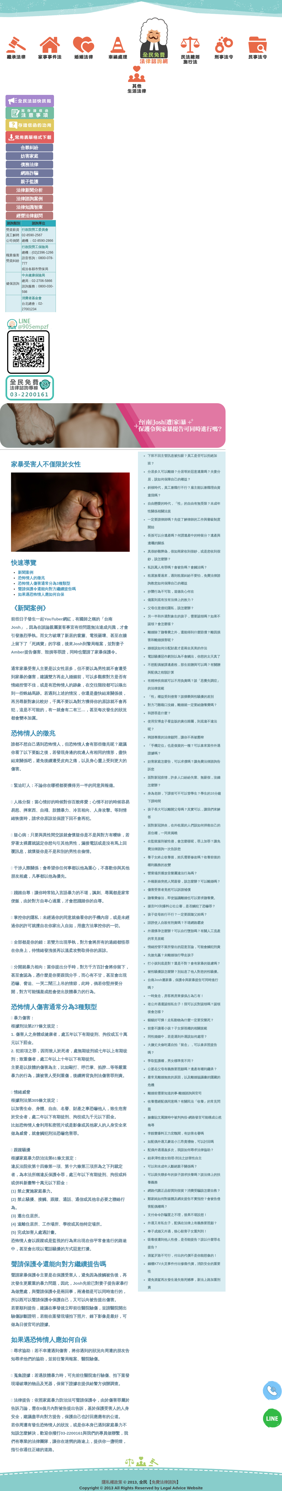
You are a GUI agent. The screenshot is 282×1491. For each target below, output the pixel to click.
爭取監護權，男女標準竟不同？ (171, 1061)
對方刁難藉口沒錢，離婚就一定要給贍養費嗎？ (182, 705)
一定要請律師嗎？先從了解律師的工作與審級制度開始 (184, 523)
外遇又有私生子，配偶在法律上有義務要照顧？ (182, 1223)
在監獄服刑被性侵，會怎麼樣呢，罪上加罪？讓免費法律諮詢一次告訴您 (184, 845)
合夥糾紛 (29, 147)
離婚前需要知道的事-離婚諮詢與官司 (175, 1093)
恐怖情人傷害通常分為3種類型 (44, 583)
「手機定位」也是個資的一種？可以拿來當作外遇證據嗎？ (184, 749)
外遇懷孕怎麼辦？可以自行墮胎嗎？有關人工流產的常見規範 (184, 935)
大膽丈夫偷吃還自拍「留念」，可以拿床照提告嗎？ (182, 1049)
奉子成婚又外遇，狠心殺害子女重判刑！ (177, 1231)
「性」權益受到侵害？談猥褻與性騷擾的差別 (181, 697)
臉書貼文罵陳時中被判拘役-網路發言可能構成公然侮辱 (184, 1121)
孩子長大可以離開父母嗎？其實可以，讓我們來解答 (184, 813)
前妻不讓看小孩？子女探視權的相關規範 (177, 1028)
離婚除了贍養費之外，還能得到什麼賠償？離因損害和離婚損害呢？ (184, 636)
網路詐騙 (29, 173)
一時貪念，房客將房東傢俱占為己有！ (176, 996)
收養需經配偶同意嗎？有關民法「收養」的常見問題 (184, 1105)
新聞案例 (25, 572)
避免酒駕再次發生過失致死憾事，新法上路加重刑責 (184, 1283)
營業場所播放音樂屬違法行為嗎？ (172, 873)
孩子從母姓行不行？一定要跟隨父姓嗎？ (177, 914)
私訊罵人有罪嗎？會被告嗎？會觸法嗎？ (177, 567)
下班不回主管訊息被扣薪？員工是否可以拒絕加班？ (182, 459)
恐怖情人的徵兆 (31, 578)
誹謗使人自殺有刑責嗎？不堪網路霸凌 (176, 923)
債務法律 (29, 164)
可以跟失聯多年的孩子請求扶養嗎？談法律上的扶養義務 (184, 1178)
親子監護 (29, 181)
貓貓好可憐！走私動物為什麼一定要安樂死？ (181, 1020)
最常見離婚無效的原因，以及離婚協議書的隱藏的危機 (184, 1081)
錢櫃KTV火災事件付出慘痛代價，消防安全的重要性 (184, 1267)
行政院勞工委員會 (35, 230)
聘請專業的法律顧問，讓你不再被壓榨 (176, 737)
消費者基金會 (32, 298)
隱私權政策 (112, 1482)
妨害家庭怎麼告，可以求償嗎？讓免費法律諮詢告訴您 (184, 765)
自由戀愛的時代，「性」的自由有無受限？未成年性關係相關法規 (184, 507)
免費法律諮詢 (163, 1482)
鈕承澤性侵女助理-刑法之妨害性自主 (175, 1158)
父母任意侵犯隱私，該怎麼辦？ (171, 608)
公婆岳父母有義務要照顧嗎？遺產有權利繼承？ (182, 1069)
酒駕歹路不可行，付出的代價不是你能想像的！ (182, 1255)
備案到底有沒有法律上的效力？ (171, 600)
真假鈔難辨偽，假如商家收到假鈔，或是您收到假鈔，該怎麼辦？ (184, 555)
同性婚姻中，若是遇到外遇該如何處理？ (177, 1037)
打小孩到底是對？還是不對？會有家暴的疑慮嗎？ (184, 963)
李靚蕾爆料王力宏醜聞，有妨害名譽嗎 (176, 1133)
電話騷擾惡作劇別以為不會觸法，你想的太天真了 (184, 656)
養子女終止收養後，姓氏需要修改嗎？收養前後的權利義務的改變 (184, 861)
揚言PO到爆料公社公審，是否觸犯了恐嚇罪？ (181, 906)
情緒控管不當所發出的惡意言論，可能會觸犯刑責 (184, 947)
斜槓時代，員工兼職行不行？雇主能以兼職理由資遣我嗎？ (184, 491)
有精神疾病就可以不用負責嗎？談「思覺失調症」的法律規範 (184, 684)
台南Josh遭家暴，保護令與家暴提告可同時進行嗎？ (183, 984)
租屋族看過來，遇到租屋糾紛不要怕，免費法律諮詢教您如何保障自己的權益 (184, 579)
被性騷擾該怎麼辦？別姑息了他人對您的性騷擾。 (184, 972)
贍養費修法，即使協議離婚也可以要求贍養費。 (182, 898)
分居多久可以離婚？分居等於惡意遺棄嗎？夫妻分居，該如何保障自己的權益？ (184, 475)
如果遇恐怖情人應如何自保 (41, 594)
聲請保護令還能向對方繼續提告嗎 (47, 589)
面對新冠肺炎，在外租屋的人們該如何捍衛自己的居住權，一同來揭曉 (184, 829)
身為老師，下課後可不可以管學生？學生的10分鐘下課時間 (184, 797)
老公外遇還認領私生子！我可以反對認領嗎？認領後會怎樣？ (184, 1008)
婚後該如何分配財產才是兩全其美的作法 (177, 648)
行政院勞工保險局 (35, 247)
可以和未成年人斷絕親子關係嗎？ (172, 1166)
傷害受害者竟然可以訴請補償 (169, 890)
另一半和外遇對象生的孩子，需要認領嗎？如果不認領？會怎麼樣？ (184, 620)
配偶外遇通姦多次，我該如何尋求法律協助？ (181, 1150)
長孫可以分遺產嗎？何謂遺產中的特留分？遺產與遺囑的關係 (184, 539)
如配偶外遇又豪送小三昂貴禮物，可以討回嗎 (181, 1142)
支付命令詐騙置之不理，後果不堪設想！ (177, 1215)
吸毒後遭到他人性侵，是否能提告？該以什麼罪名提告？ (184, 1243)
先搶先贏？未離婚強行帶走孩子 (171, 955)
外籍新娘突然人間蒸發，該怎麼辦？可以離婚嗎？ (184, 881)
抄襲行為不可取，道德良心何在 (171, 592)
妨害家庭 (29, 156)
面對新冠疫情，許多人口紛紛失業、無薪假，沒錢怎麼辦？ (184, 781)
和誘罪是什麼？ (159, 713)
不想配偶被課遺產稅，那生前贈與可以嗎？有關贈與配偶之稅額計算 (184, 668)
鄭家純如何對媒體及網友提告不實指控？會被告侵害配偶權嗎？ (184, 1203)
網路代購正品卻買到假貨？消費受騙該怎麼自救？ (184, 1191)
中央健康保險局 (33, 275)
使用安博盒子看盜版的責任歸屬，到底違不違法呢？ (182, 725)
